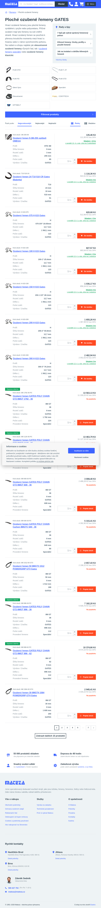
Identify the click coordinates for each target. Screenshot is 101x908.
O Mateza (72, 805)
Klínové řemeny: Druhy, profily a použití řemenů (71, 43)
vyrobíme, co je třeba (85, 767)
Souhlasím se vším (81, 451)
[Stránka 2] (93, 729)
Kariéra (71, 821)
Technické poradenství (45, 809)
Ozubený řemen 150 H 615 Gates (29, 287)
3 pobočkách (20, 767)
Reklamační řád (11, 813)
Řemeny (12, 12)
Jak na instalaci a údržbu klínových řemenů (72, 52)
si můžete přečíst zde (45, 461)
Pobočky (71, 809)
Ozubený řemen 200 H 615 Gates (29, 323)
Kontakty (71, 817)
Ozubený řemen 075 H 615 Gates (29, 216)
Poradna (71, 813)
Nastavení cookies (81, 457)
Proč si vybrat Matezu (45, 813)
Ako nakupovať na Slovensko (16, 825)
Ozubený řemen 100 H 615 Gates (29, 251)
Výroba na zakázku (44, 805)
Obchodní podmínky (12, 805)
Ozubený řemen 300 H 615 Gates (29, 359)
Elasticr (92, 905)
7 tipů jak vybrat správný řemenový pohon (72, 34)
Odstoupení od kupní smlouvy (16, 817)
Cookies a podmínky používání (17, 821)
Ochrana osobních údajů (14, 809)
